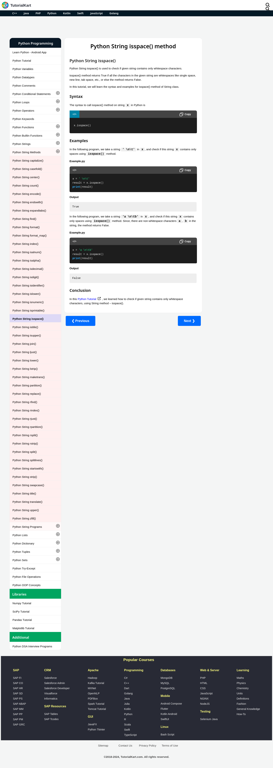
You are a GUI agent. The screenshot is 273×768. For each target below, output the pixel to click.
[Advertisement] (136, 26)
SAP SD (18, 693)
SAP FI (17, 677)
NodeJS (205, 703)
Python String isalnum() (27, 252)
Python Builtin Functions (27, 135)
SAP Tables (51, 713)
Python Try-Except (24, 568)
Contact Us (125, 745)
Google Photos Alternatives (217, 117)
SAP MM (18, 708)
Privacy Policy (147, 745)
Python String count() (26, 185)
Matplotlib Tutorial (23, 628)
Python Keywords (23, 118)
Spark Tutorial (96, 703)
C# (125, 677)
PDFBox (93, 698)
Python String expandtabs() (29, 210)
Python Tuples (21, 551)
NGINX (204, 698)
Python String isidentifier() (28, 285)
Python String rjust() (25, 418)
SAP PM (18, 719)
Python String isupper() (27, 335)
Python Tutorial (22, 60)
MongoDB (166, 677)
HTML (203, 683)
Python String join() (24, 343)
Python (51, 13)
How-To (241, 714)
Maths (240, 677)
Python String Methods (27, 152)
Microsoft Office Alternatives (217, 108)
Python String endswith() (28, 202)
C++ (14, 13)
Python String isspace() (28, 318)
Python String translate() (28, 501)
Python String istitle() (25, 327)
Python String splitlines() (28, 460)
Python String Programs (27, 526)
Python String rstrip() (25, 443)
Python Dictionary (23, 543)
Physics (241, 683)
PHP (38, 13)
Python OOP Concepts (27, 585)
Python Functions (23, 127)
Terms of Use (170, 745)
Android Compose (171, 703)
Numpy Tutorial (22, 603)
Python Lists (20, 535)
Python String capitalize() (28, 160)
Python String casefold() (27, 168)
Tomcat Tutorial (97, 708)
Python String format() (26, 227)
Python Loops (21, 102)
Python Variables (23, 69)
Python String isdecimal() (28, 268)
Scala (127, 724)
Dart (126, 688)
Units (240, 693)
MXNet (92, 688)
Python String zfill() (24, 518)
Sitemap (103, 745)
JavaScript (96, 13)
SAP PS (18, 698)
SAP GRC (19, 724)
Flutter (164, 708)
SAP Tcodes (51, 719)
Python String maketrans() (29, 377)
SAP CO (18, 683)
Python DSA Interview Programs (32, 646)
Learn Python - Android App (29, 52)
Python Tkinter (96, 729)
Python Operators (23, 110)
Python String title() (24, 493)
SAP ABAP (19, 703)
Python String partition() (27, 385)
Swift (80, 13)
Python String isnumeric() (28, 302)
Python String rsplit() (25, 435)
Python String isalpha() (27, 260)
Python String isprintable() (29, 310)
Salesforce (50, 677)
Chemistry (243, 688)
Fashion (241, 703)
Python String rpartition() (28, 426)
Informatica (50, 698)
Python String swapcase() (28, 485)
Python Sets (20, 560)
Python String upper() (26, 510)
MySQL (165, 683)
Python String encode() (27, 193)
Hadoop (92, 677)
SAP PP (18, 714)
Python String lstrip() (25, 368)
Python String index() (25, 243)
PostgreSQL (168, 688)
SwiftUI (165, 719)
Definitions (243, 698)
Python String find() (24, 218)
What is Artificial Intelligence (217, 127)
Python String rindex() (26, 410)
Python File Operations (27, 576)
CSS (203, 688)
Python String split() (25, 451)
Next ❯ (182, 322)
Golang (113, 13)
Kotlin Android (169, 713)
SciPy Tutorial (21, 611)
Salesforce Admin (54, 683)
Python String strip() (25, 476)
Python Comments (24, 85)
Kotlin (67, 13)
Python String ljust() (25, 352)
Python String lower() (25, 360)
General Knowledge (248, 708)
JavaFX (92, 724)
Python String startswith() (28, 468)
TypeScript (130, 734)
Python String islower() (27, 293)
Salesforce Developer (57, 688)
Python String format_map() (30, 235)
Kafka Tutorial (96, 683)
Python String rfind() (25, 402)
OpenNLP (94, 693)
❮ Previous (80, 322)
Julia (127, 703)
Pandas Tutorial (22, 619)
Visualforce (50, 693)
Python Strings (22, 143)
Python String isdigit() (26, 277)
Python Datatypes (23, 77)
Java (26, 13)
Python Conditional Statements (32, 93)
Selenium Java (208, 719)
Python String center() (26, 177)
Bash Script (167, 734)
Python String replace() (27, 393)
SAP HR (18, 688)
